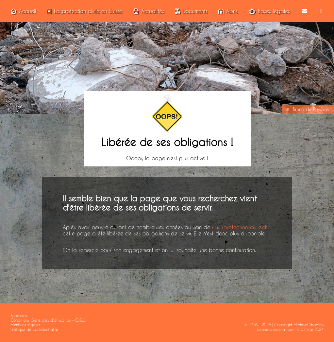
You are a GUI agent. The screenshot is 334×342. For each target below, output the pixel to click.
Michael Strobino (308, 324)
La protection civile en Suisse (83, 11)
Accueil (22, 11)
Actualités (147, 11)
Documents (190, 11)
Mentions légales (25, 324)
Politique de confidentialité (34, 329)
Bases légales (268, 11)
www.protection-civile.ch (240, 227)
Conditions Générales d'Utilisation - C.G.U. (48, 320)
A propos (18, 315)
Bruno (298, 109)
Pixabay (321, 109)
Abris (227, 11)
